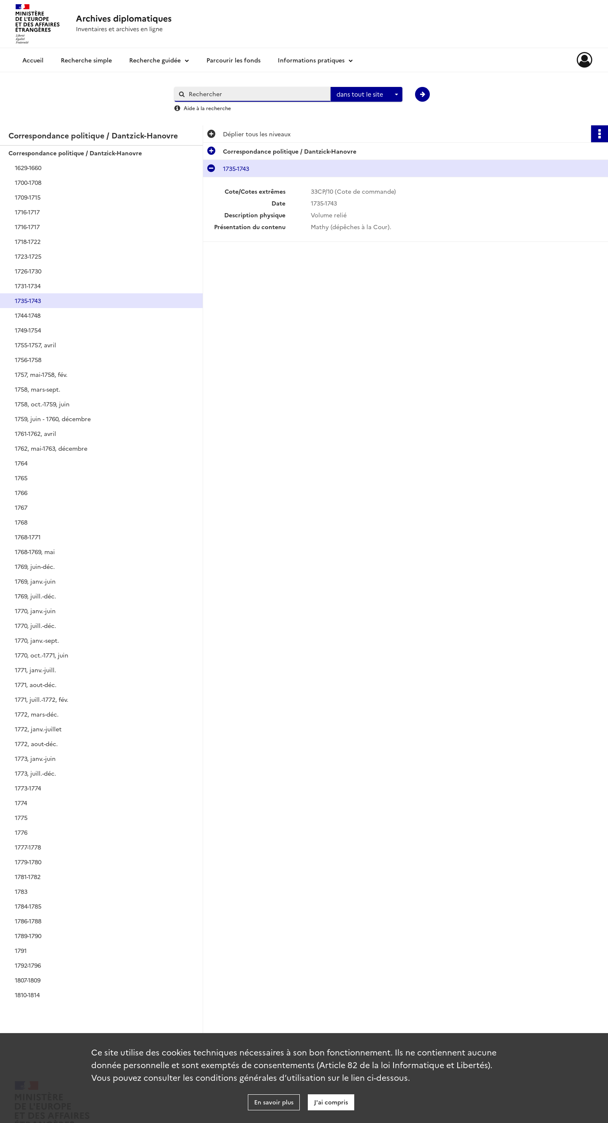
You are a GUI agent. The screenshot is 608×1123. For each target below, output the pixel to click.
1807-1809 (28, 980)
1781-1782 (28, 876)
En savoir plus (273, 1102)
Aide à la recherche (207, 107)
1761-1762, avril (35, 433)
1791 (21, 950)
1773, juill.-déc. (35, 773)
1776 (21, 832)
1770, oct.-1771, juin (41, 655)
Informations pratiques (311, 60)
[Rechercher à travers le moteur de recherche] (257, 93)
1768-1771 (28, 537)
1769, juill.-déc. (35, 596)
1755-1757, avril (35, 345)
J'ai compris (331, 1102)
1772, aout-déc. (36, 743)
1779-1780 (28, 862)
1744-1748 (28, 315)
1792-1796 (28, 965)
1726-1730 (28, 271)
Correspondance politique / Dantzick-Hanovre (75, 153)
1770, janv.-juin (35, 610)
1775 (21, 817)
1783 (21, 891)
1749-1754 (28, 330)
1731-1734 (28, 285)
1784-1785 (28, 906)
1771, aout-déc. (36, 684)
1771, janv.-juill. (35, 670)
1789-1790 (28, 935)
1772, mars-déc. (37, 714)
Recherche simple (86, 60)
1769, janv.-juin (35, 581)
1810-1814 (27, 994)
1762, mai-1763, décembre (51, 448)
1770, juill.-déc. (35, 625)
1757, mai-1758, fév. (41, 374)
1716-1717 (27, 212)
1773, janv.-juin (35, 758)
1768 (21, 522)
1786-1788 (28, 921)
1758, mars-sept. (37, 389)
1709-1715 (28, 197)
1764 (21, 463)
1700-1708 (28, 182)
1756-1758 (28, 359)
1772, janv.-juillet (38, 729)
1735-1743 (28, 300)
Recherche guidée (155, 60)
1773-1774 (28, 788)
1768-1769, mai (35, 551)
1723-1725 (28, 256)
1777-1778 (28, 847)
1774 (21, 802)
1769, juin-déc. (35, 566)
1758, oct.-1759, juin (42, 404)
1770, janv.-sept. (37, 640)
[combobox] (366, 94)
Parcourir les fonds (233, 60)
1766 (21, 492)
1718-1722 (28, 241)
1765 (21, 478)
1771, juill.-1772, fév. (41, 699)
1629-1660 (28, 167)
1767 (21, 507)
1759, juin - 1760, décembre (53, 418)
